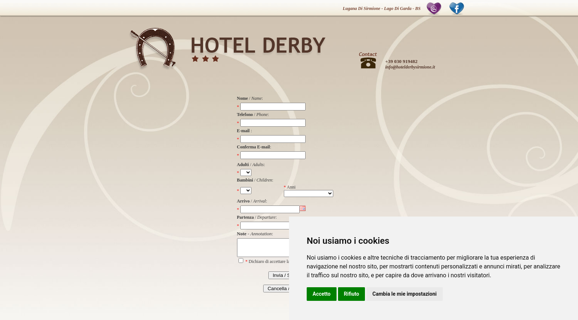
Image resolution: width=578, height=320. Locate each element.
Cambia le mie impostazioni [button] (404, 294)
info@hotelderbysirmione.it (410, 67)
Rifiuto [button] (351, 294)
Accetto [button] (322, 294)
